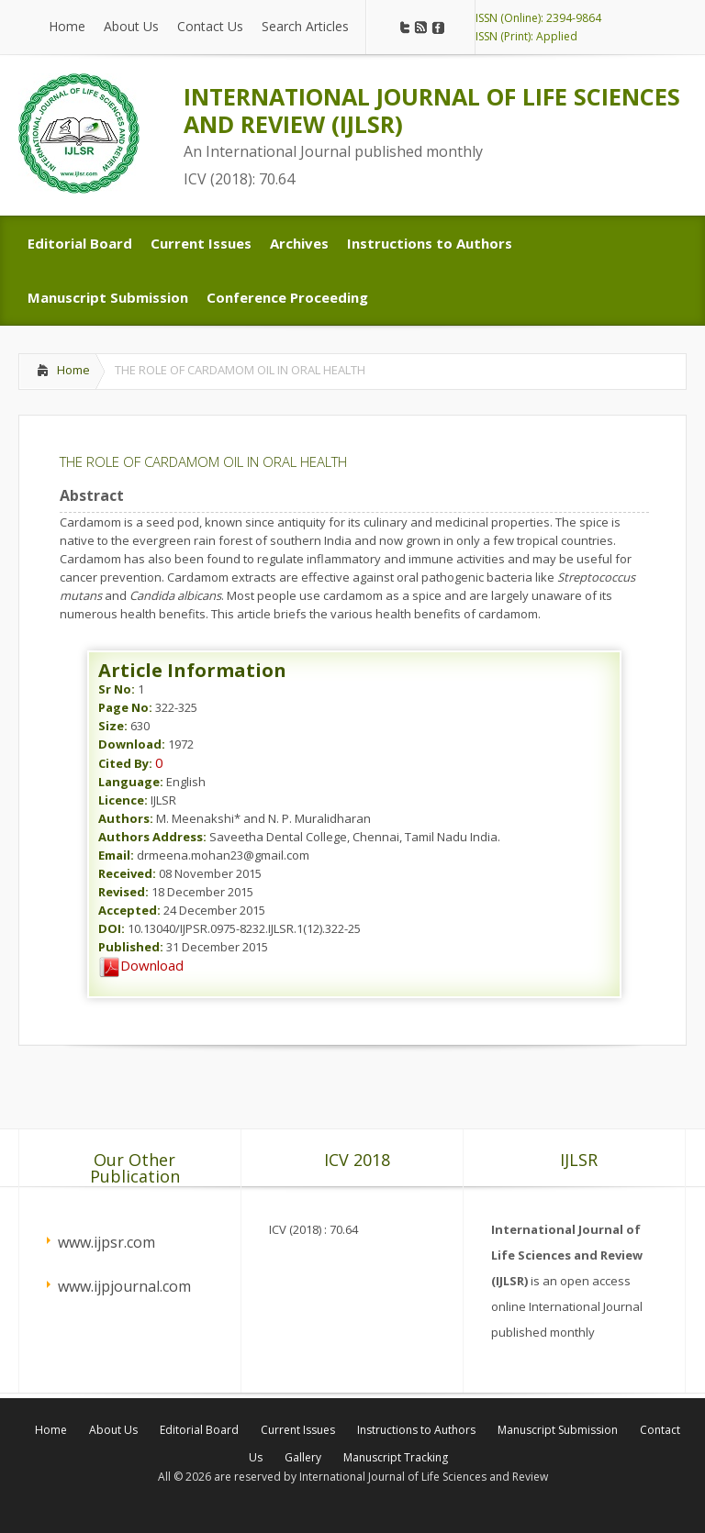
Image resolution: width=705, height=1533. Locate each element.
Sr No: (116, 689)
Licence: (123, 800)
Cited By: (125, 763)
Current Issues (298, 1430)
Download (141, 965)
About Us (113, 1430)
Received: (127, 873)
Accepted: (129, 910)
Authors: (125, 818)
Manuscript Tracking (395, 1457)
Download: (131, 744)
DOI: (111, 928)
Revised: (123, 891)
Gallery (303, 1457)
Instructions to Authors (416, 1430)
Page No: (125, 707)
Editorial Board (199, 1430)
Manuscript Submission (558, 1430)
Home (73, 369)
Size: (113, 725)
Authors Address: (152, 836)
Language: (130, 781)
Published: (130, 947)
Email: (116, 855)
